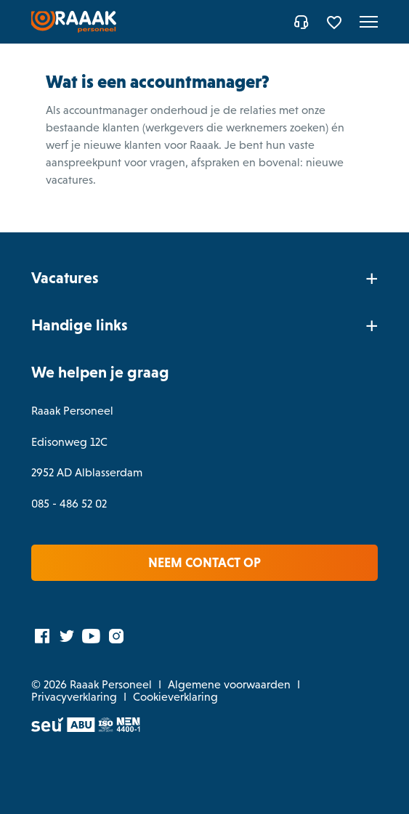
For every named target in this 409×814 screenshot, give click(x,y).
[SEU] (48, 728)
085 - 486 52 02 (69, 503)
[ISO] (105, 728)
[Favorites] (336, 22)
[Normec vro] (128, 728)
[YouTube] (91, 635)
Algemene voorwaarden (229, 684)
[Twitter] (67, 635)
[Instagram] (116, 635)
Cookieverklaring (175, 697)
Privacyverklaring (74, 697)
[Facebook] (42, 635)
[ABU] (81, 728)
